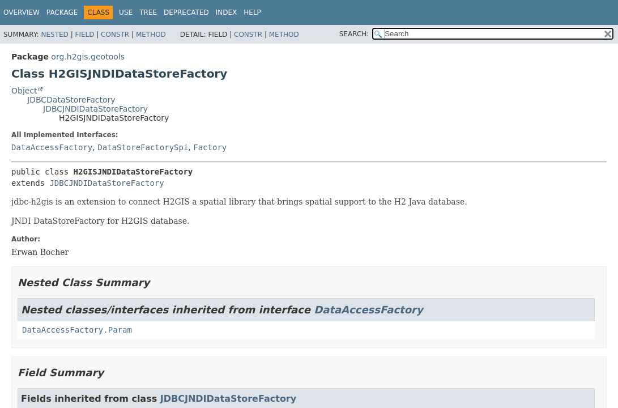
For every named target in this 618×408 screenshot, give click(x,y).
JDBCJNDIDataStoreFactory (95, 108)
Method (151, 35)
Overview (21, 12)
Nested (54, 35)
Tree (148, 12)
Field (84, 35)
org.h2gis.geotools (88, 56)
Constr (115, 35)
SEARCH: (354, 34)
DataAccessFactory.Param (77, 329)
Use (126, 12)
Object (24, 90)
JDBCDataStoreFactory (71, 99)
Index (226, 12)
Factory (210, 147)
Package (62, 12)
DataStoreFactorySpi (142, 147)
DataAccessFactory (51, 147)
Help (252, 12)
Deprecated (186, 12)
